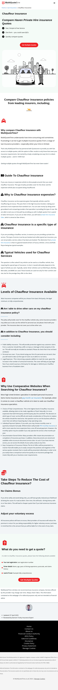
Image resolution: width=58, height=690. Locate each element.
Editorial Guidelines (29, 638)
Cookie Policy (29, 643)
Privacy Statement (29, 646)
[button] (29, 45)
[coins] (4, 473)
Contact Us (29, 629)
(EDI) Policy (29, 636)
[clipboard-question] (3, 379)
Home (29, 626)
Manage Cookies (29, 648)
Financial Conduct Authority (29, 634)
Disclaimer (29, 641)
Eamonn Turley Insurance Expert (22, 618)
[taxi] (3, 121)
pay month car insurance (32, 398)
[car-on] (4, 285)
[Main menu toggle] (54, 3)
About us (29, 631)
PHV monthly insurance (47, 426)
